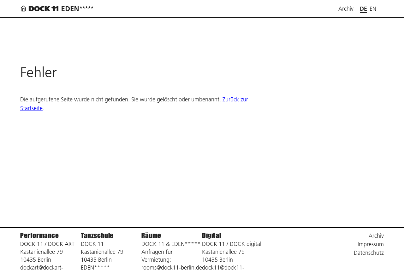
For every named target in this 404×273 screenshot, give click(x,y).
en (373, 8)
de (363, 8)
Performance (39, 235)
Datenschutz (369, 252)
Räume (151, 235)
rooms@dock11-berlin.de (171, 267)
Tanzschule (97, 235)
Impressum (371, 244)
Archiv (346, 8)
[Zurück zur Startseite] (58, 9)
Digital (211, 235)
